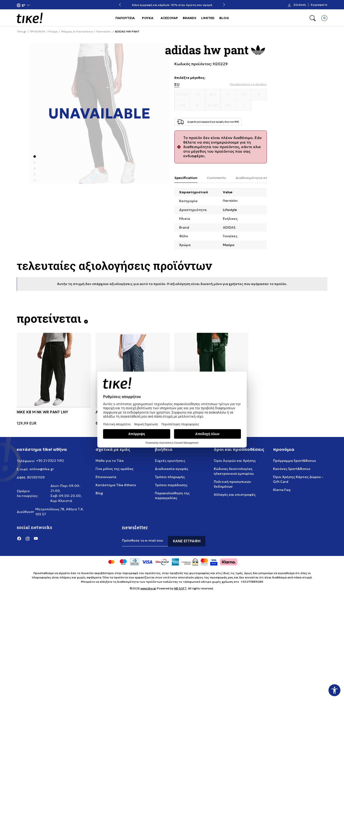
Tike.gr (21, 31)
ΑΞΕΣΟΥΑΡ (169, 18)
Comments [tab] (216, 178)
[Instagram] (27, 538)
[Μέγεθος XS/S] (213, 94)
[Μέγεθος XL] (197, 105)
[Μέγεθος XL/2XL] (213, 105)
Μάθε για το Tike (110, 460)
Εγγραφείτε (319, 4)
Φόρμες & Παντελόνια (77, 31)
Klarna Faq (281, 490)
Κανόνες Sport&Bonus (291, 469)
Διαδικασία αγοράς (171, 469)
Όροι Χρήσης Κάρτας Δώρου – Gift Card (298, 479)
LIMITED (208, 18)
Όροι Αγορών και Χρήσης (235, 460)
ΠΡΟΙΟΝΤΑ (37, 31)
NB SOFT (180, 588)
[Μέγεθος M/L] (228, 105)
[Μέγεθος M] (259, 94)
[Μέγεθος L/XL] (182, 105)
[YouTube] (35, 538)
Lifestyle (230, 210)
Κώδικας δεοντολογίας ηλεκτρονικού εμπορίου (234, 471)
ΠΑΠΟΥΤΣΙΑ (125, 18)
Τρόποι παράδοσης (171, 485)
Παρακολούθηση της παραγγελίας (172, 495)
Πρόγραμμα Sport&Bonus (294, 460)
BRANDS (189, 18)
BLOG (224, 18)
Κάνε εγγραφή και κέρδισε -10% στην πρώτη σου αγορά (172, 5)
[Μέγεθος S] (228, 94)
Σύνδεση (300, 4)
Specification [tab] (185, 178)
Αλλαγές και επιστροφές (235, 494)
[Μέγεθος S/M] (243, 94)
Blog (99, 493)
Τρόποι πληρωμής (170, 477)
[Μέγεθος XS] (197, 94)
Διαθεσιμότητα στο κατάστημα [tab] (263, 178)
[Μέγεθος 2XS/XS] (182, 94)
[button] (23, 5)
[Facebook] (19, 538)
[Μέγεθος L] (243, 105)
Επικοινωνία (106, 477)
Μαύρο (228, 245)
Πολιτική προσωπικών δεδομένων (232, 484)
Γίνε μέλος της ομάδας (115, 469)
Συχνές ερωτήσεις (170, 460)
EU (176, 84)
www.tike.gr (148, 588)
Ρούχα (53, 31)
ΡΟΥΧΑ (147, 18)
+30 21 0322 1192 (50, 460)
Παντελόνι (103, 31)
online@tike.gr (41, 469)
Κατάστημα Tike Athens (116, 485)
